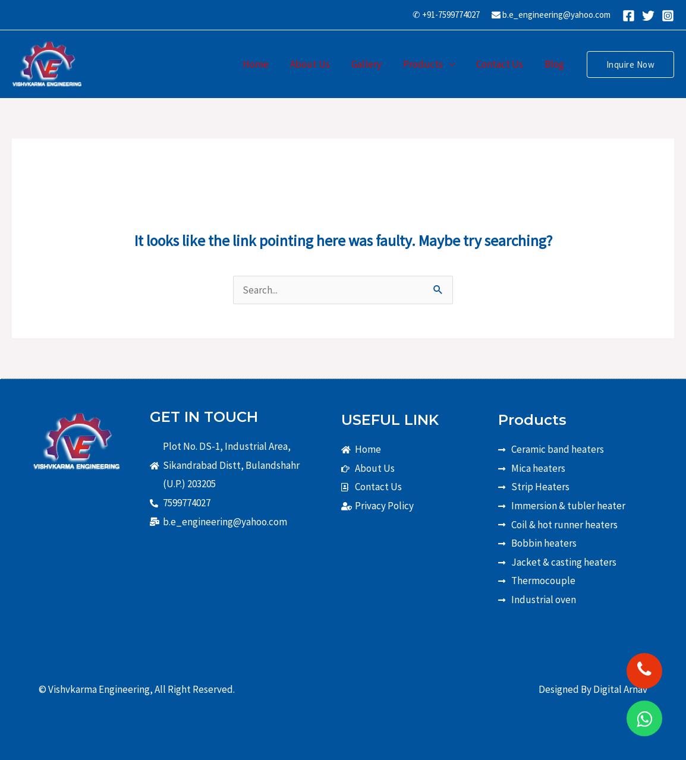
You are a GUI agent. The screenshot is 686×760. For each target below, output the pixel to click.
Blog (555, 64)
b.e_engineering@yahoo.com (551, 14)
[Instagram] (668, 16)
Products (426, 64)
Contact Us (501, 64)
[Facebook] (628, 16)
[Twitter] (648, 16)
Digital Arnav (620, 689)
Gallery (370, 64)
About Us (315, 64)
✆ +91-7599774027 (446, 14)
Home (262, 64)
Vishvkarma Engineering (99, 689)
